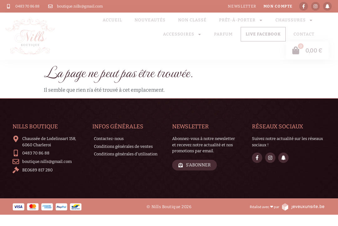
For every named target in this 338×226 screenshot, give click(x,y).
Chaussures (294, 20)
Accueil (112, 20)
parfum (223, 34)
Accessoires (182, 34)
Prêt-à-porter (241, 20)
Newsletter (242, 6)
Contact (304, 34)
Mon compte (278, 6)
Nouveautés (150, 20)
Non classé (192, 20)
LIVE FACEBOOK (263, 34)
